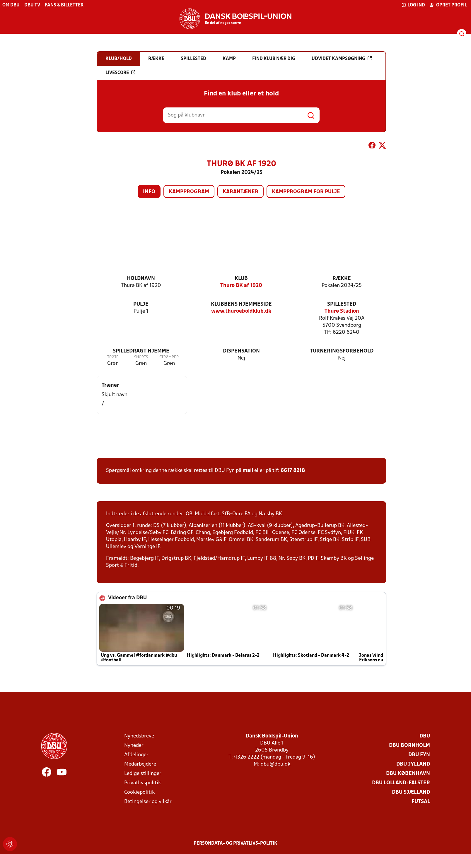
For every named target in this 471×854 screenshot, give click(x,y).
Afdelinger (136, 754)
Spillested (341, 304)
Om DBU (11, 5)
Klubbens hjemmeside (241, 304)
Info (149, 191)
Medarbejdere (140, 764)
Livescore (120, 72)
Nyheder (134, 745)
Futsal (421, 801)
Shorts (141, 357)
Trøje (113, 357)
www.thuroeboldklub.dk (241, 311)
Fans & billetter (64, 5)
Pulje (141, 304)
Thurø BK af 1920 (241, 285)
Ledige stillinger (142, 773)
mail (248, 470)
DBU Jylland (413, 764)
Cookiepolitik (139, 792)
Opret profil (448, 5)
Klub (241, 278)
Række (341, 278)
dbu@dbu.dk (275, 764)
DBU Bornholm (409, 745)
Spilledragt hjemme (141, 351)
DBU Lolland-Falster (401, 783)
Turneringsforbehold (341, 351)
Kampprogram (189, 191)
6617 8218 (293, 470)
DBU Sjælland (411, 792)
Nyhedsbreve (139, 736)
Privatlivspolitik (142, 783)
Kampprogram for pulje (306, 191)
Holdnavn (141, 278)
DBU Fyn (419, 754)
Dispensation (241, 351)
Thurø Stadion (342, 311)
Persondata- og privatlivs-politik (235, 843)
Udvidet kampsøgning (342, 58)
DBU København (408, 773)
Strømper (169, 357)
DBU (424, 736)
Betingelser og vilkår (148, 801)
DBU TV (32, 5)
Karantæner (240, 191)
